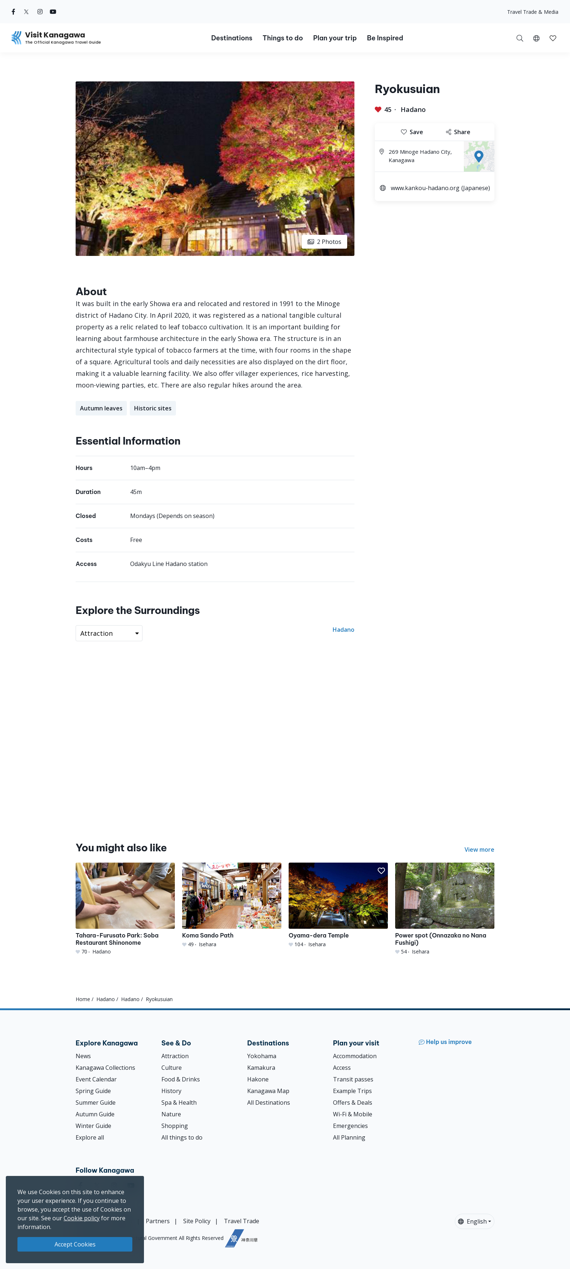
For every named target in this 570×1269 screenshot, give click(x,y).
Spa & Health (179, 1103)
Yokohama (261, 1056)
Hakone (258, 1079)
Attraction (175, 1056)
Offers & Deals (352, 1103)
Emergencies (350, 1126)
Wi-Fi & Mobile (352, 1114)
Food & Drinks (180, 1079)
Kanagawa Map (268, 1091)
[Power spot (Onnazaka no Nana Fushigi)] (444, 909)
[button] (536, 37)
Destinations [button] (231, 38)
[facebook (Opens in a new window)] (13, 11)
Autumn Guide (95, 1114)
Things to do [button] (282, 38)
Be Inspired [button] (385, 38)
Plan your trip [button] (335, 38)
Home (83, 999)
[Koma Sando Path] (231, 905)
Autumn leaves (101, 408)
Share (458, 132)
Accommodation (355, 1056)
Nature (171, 1114)
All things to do (181, 1137)
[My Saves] (553, 37)
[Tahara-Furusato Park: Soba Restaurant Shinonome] (125, 909)
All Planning (349, 1137)
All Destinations (268, 1103)
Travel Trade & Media (532, 11)
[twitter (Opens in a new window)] (26, 11)
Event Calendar (96, 1079)
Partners (158, 1221)
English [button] (472, 1221)
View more (479, 850)
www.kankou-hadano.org (425, 188)
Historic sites (153, 408)
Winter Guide (93, 1126)
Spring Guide (93, 1091)
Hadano (413, 109)
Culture (171, 1068)
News (83, 1056)
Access (342, 1068)
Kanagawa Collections (105, 1068)
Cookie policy (82, 1218)
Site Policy (196, 1221)
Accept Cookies (75, 1244)
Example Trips (352, 1091)
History (171, 1091)
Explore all (90, 1137)
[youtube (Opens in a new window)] (53, 11)
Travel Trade (241, 1221)
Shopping (174, 1126)
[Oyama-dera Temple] (338, 905)
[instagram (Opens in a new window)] (40, 11)
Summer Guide (96, 1103)
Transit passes (353, 1079)
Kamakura (261, 1068)
